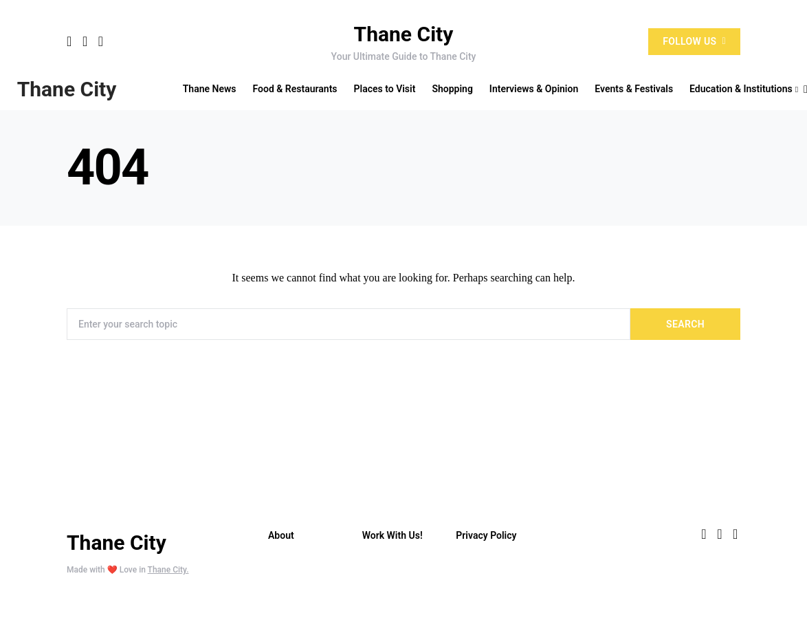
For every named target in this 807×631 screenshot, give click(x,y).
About (281, 535)
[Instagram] (100, 41)
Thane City (404, 34)
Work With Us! (392, 535)
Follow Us (694, 41)
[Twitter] (84, 41)
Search (685, 324)
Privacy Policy (486, 535)
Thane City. (168, 570)
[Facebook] (69, 41)
